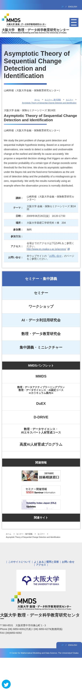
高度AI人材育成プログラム (41, 444)
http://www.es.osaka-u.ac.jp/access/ (46, 249)
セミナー (41, 293)
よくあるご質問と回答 (46, 561)
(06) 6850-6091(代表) (20, 629)
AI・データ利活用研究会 (41, 320)
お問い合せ (55, 255)
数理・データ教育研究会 (41, 334)
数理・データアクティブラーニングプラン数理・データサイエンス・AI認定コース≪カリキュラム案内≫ (41, 390)
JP (62, 7)
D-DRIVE (41, 417)
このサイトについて (19, 561)
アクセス (41, 564)
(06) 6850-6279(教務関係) (48, 629)
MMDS (40, 376)
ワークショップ (41, 306)
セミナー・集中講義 (41, 279)
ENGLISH (72, 7)
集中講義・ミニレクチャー (41, 347)
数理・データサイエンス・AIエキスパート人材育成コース (41, 431)
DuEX (41, 403)
